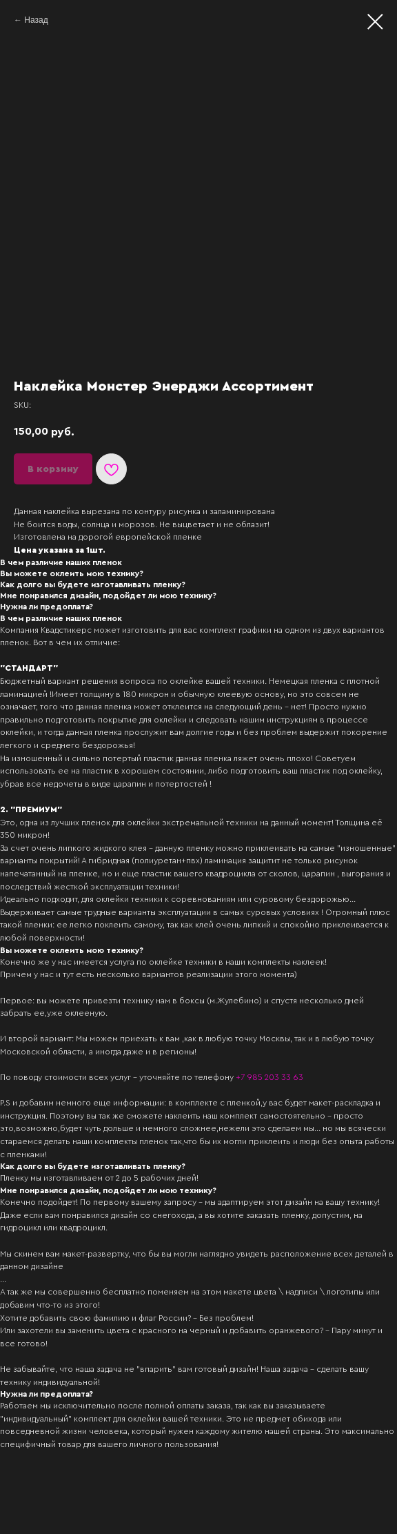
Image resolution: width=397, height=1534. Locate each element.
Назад (36, 20)
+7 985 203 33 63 (269, 1077)
